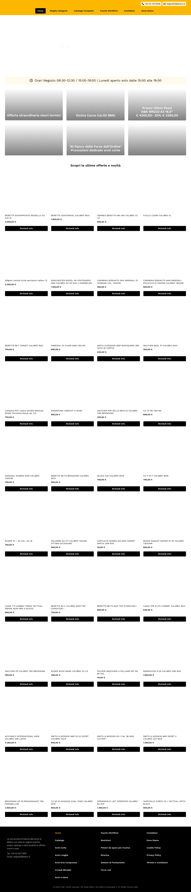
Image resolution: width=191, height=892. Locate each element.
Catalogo (59, 840)
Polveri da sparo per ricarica (115, 847)
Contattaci (129, 11)
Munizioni (106, 840)
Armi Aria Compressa (66, 862)
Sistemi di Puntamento (113, 862)
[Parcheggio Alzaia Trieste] (156, 59)
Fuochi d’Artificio (109, 11)
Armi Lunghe (61, 855)
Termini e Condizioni (157, 862)
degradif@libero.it (21, 856)
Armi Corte (60, 847)
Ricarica (105, 855)
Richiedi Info (26, 228)
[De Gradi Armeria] (156, 31)
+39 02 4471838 (18, 853)
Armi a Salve (61, 877)
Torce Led (106, 870)
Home (40, 11)
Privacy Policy (154, 855)
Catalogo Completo (84, 11)
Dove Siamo (147, 11)
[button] (67, 46)
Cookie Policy (154, 847)
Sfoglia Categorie (59, 11)
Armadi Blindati (63, 870)
